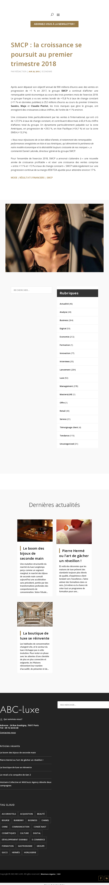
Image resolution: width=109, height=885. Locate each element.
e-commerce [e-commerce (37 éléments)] (38, 839)
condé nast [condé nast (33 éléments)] (40, 826)
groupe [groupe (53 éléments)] (41, 846)
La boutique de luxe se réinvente (16, 767)
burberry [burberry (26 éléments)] (19, 820)
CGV (58, 874)
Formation (65, 345)
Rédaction (20, 71)
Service (63, 419)
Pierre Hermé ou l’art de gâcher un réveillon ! (74, 555)
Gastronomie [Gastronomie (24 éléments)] (25, 846)
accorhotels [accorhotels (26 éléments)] (9, 814)
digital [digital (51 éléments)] (37, 833)
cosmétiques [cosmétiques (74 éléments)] (9, 833)
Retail (62, 411)
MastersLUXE (66, 394)
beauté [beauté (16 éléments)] (41, 814)
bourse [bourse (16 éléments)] (5, 820)
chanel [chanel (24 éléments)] (45, 820)
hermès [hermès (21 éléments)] (16, 852)
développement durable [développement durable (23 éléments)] (15, 839)
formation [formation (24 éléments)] (8, 846)
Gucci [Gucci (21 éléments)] (5, 852)
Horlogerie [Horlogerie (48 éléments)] (30, 852)
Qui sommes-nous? (13, 719)
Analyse (63, 312)
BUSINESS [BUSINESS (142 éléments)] (32, 820)
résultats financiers (32, 177)
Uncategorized (67, 443)
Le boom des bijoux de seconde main (32, 553)
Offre (62, 402)
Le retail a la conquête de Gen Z (15, 774)
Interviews (65, 361)
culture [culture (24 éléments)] (24, 833)
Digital (63, 328)
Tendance (64, 435)
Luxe (62, 378)
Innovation (65, 353)
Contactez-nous (8, 732)
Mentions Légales (48, 874)
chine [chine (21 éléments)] (5, 826)
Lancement (65, 369)
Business (64, 320)
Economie (47, 71)
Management (66, 386)
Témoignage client (69, 427)
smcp (50, 177)
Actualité (64, 303)
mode (14, 177)
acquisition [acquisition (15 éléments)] (26, 814)
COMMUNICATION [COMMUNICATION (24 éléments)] (20, 826)
